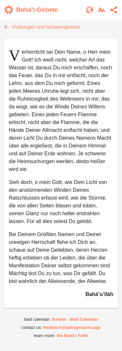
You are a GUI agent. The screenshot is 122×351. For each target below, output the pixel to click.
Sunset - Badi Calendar (75, 319)
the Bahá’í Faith (72, 335)
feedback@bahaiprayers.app (72, 327)
